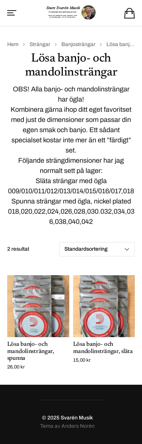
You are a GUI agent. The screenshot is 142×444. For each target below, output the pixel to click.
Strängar (40, 44)
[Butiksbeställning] (97, 249)
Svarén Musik (77, 418)
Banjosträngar (78, 44)
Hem (13, 44)
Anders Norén (78, 426)
